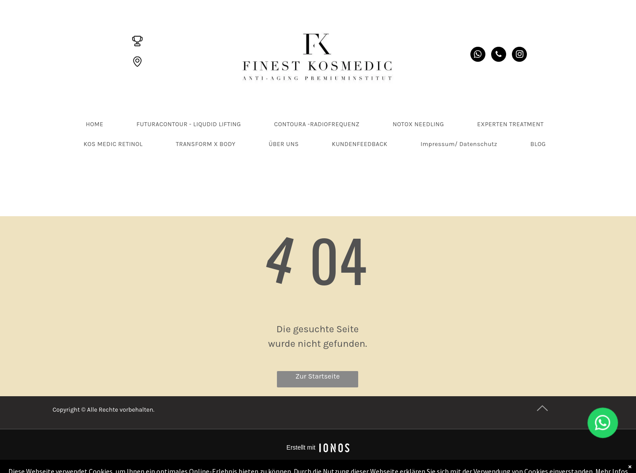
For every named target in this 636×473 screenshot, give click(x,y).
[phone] (498, 55)
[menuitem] (97, 124)
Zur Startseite (317, 376)
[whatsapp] (477, 55)
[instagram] (519, 55)
